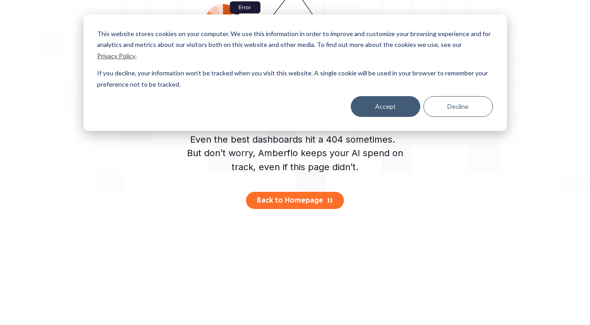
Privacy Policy (116, 56)
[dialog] (295, 72)
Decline (458, 106)
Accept (385, 106)
